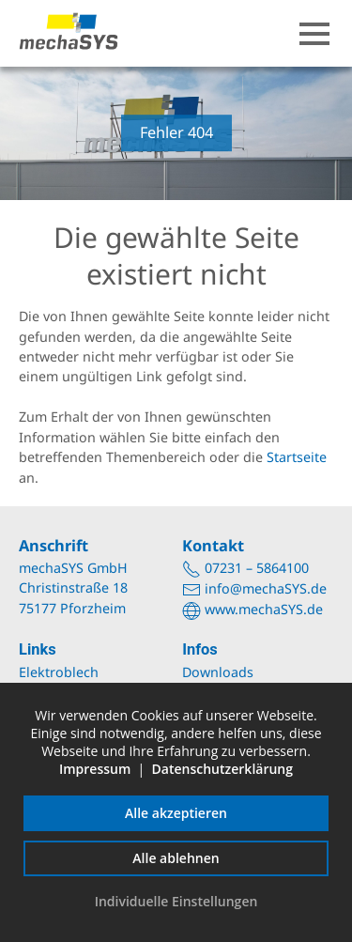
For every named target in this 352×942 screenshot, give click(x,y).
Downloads (217, 672)
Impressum (94, 769)
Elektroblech (59, 672)
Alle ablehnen (175, 858)
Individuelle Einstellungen (176, 901)
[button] (314, 34)
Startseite (297, 457)
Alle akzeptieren (176, 813)
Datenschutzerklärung (222, 769)
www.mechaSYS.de (264, 609)
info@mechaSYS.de (266, 588)
